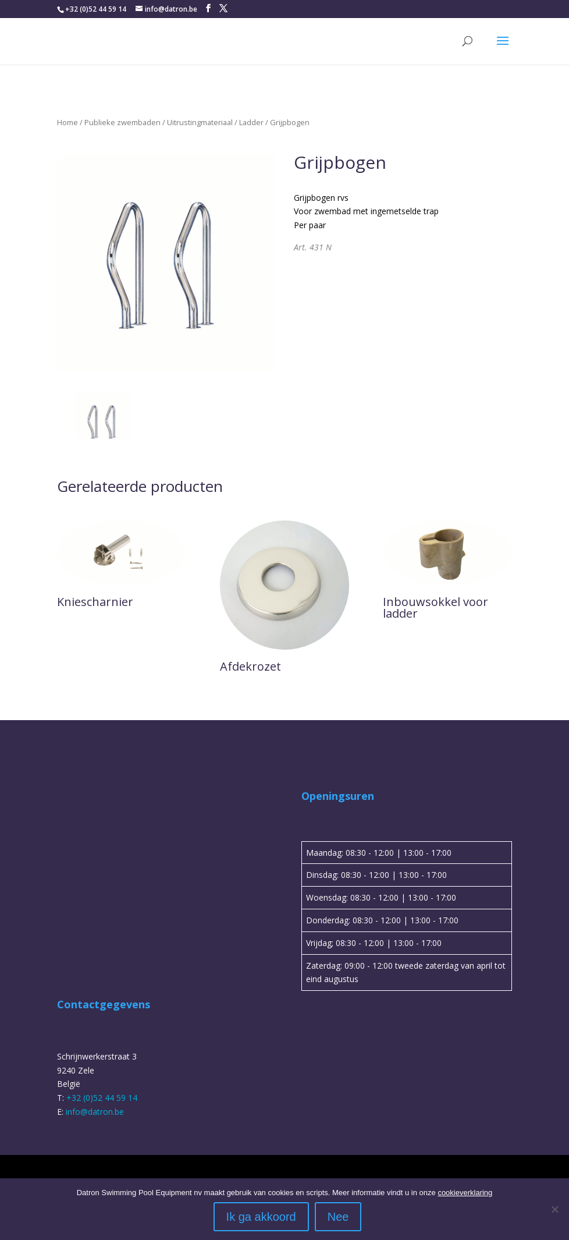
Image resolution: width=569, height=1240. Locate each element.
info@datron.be (95, 1111)
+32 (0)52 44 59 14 (95, 9)
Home (67, 122)
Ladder (251, 122)
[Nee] (554, 1209)
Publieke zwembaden (122, 122)
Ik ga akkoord (261, 1216)
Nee (338, 1216)
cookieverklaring (465, 1192)
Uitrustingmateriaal (200, 122)
